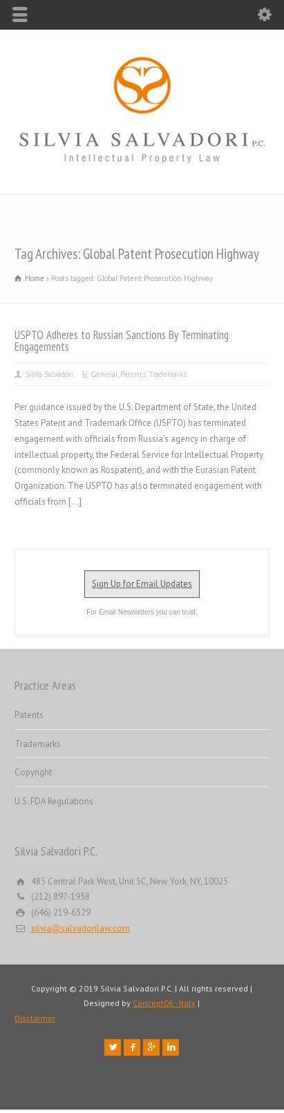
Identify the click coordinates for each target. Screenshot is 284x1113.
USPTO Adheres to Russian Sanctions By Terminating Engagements (122, 340)
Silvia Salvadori (49, 374)
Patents (133, 374)
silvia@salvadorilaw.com (80, 928)
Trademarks (168, 374)
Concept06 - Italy (164, 1003)
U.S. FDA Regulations (54, 801)
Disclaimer (35, 1018)
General (104, 374)
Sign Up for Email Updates (142, 584)
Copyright (33, 772)
